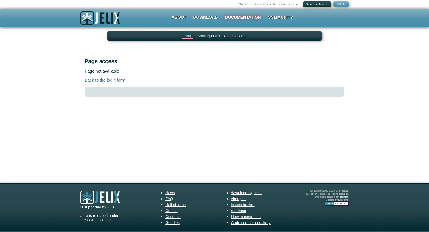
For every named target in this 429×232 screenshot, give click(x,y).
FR (343, 4)
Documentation (243, 17)
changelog (240, 199)
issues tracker (243, 205)
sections (274, 4)
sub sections (290, 4)
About (179, 17)
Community (280, 17)
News (170, 193)
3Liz (110, 207)
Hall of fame (175, 205)
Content (260, 4)
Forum (187, 36)
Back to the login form (105, 80)
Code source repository (251, 222)
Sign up (323, 4)
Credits (171, 210)
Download (205, 17)
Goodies (239, 36)
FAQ (169, 199)
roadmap (238, 210)
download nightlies (246, 193)
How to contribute (246, 216)
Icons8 (344, 196)
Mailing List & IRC (213, 36)
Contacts (173, 216)
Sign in (310, 4)
